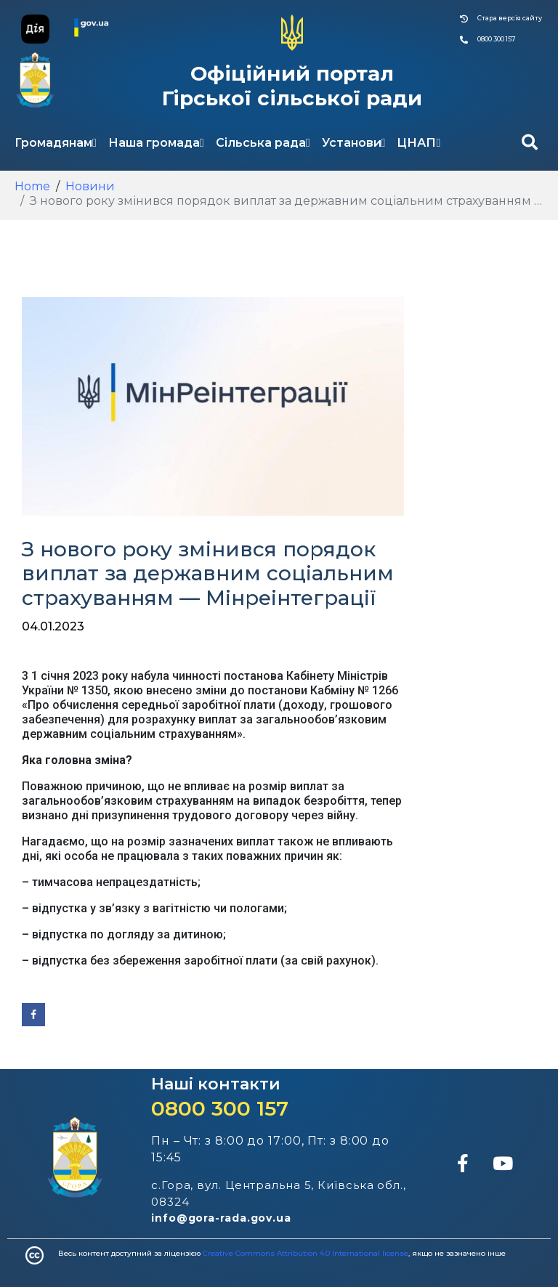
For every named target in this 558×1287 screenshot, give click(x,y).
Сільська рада (263, 143)
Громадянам (56, 143)
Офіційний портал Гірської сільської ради (292, 85)
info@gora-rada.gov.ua (221, 1218)
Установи (354, 143)
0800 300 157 (219, 1108)
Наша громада (156, 143)
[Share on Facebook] (33, 1014)
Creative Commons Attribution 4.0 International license (305, 1253)
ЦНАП (418, 143)
